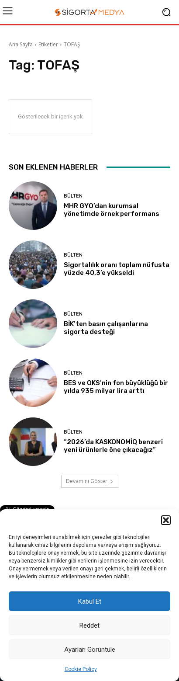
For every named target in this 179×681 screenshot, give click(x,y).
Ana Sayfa (21, 44)
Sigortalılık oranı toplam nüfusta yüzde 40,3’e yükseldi (116, 269)
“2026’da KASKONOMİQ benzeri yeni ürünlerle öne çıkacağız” (113, 446)
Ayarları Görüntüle (89, 649)
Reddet (89, 625)
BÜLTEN (73, 196)
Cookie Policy (81, 669)
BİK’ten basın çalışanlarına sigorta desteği (106, 328)
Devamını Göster (90, 481)
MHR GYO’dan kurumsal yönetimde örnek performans (111, 210)
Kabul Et (89, 601)
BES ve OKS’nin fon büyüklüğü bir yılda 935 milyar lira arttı (116, 387)
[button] (166, 520)
